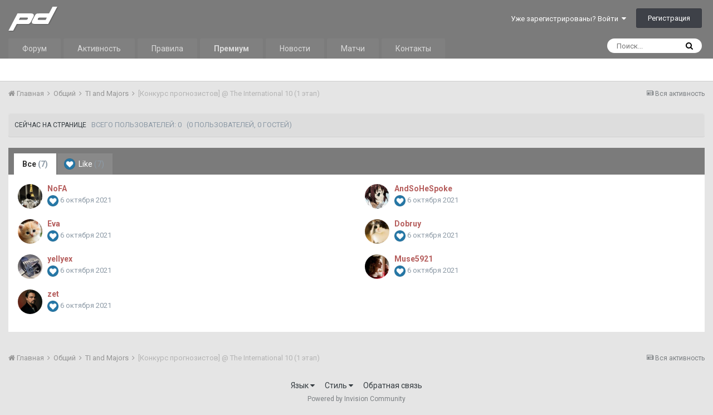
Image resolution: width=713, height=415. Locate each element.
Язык (303, 385)
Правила (167, 48)
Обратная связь (392, 385)
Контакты (413, 48)
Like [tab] (84, 164)
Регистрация (669, 18)
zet (53, 293)
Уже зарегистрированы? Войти (568, 19)
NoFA (57, 188)
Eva (53, 223)
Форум (34, 48)
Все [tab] (35, 164)
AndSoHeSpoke (423, 188)
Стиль (339, 385)
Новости (295, 48)
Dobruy (407, 223)
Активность (99, 48)
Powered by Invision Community (356, 399)
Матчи (353, 48)
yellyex (59, 258)
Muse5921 (413, 258)
